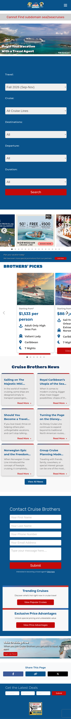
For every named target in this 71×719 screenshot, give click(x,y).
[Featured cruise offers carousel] (35, 312)
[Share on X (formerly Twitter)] (58, 673)
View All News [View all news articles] (35, 481)
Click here (51, 572)
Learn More (60, 258)
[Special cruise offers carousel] (35, 230)
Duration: (11, 169)
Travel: (9, 74)
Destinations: (13, 122)
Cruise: (9, 98)
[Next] (67, 230)
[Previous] (4, 230)
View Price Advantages (35, 625)
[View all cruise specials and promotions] (35, 256)
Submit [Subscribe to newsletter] (59, 693)
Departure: (12, 145)
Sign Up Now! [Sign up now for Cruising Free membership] (10, 654)
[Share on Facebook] (13, 673)
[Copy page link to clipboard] (35, 673)
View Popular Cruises (35, 602)
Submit (35, 565)
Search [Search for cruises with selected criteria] (36, 192)
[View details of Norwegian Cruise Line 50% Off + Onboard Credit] (35, 246)
